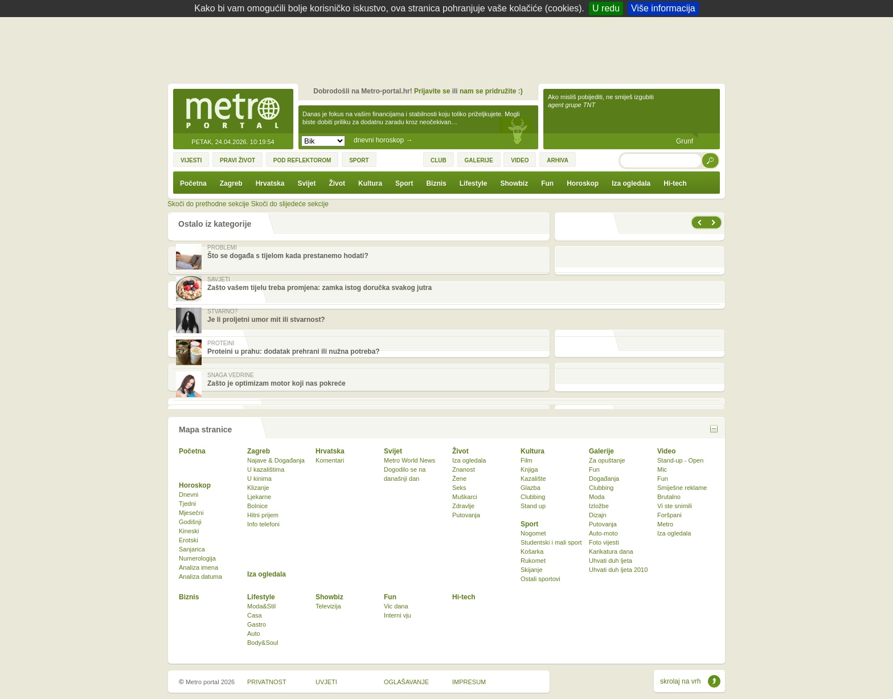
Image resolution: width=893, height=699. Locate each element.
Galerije (601, 451)
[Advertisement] (449, 48)
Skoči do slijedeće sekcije (290, 204)
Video (666, 451)
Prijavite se (432, 91)
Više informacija (663, 8)
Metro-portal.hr (233, 111)
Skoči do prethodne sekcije (208, 204)
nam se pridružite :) (491, 91)
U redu (606, 8)
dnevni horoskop (383, 140)
